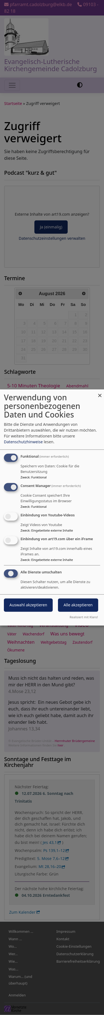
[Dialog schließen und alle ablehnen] (100, 392)
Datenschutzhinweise (23, 442)
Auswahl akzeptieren (28, 605)
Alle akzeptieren (78, 605)
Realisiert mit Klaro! (84, 617)
